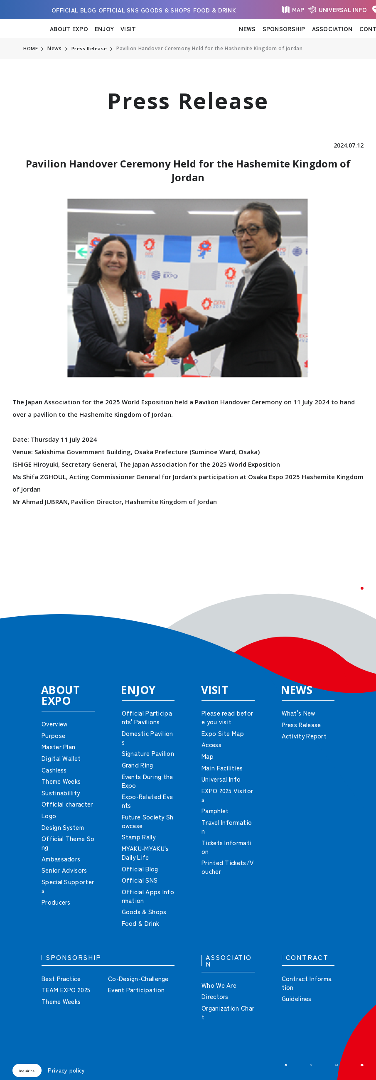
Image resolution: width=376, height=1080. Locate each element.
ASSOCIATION (332, 29)
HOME (30, 48)
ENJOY (104, 29)
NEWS (247, 29)
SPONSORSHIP (284, 29)
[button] (351, 599)
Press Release (90, 48)
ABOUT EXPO (69, 29)
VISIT (128, 29)
